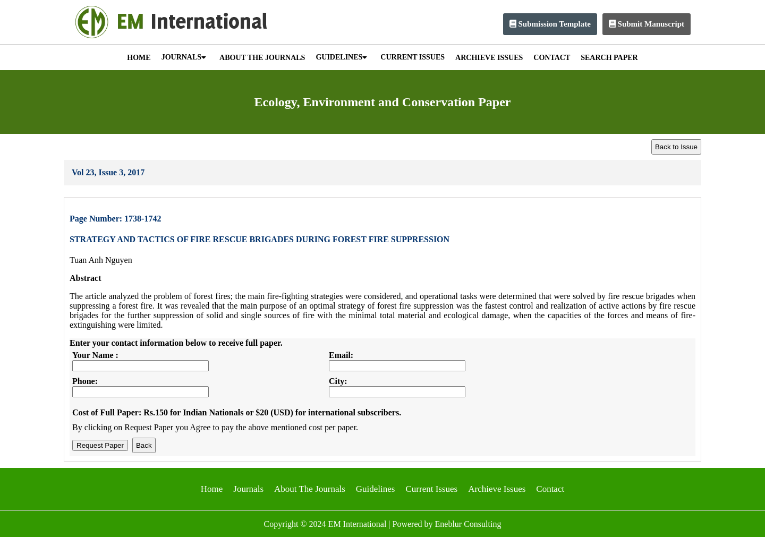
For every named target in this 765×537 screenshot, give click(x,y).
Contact (550, 489)
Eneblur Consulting (468, 524)
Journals (248, 489)
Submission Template (550, 24)
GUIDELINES (341, 57)
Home (212, 489)
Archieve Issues (496, 489)
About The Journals (309, 489)
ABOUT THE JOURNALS (262, 58)
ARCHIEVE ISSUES (489, 58)
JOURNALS (184, 57)
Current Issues (431, 489)
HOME (138, 58)
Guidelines (375, 489)
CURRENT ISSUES (412, 57)
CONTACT (551, 58)
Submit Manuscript (646, 24)
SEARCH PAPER (609, 58)
